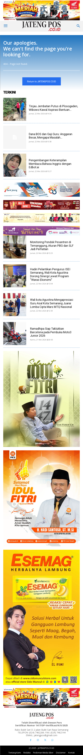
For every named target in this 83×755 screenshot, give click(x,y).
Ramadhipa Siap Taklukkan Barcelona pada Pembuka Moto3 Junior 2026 (50, 332)
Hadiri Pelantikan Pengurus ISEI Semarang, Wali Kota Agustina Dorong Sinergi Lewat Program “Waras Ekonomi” (50, 274)
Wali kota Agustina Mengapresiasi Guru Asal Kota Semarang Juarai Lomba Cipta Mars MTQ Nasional (51, 303)
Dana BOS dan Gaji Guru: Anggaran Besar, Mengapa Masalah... (50, 135)
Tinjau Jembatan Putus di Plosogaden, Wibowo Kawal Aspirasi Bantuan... (53, 107)
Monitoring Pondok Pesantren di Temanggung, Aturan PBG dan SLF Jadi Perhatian (51, 245)
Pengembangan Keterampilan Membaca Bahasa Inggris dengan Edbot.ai (50, 164)
